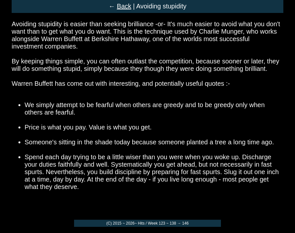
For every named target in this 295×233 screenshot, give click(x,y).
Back (124, 6)
